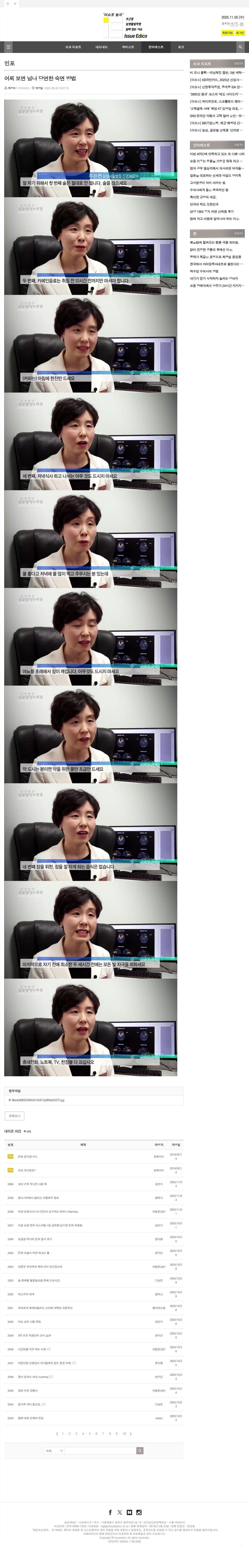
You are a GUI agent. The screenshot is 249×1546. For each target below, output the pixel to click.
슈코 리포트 (73, 47)
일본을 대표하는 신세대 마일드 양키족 (215, 175)
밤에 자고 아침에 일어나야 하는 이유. (215, 218)
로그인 (240, 33)
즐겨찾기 (15, 3)
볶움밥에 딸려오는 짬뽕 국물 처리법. (214, 242)
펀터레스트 (156, 47)
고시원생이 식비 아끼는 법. (208, 182)
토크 (181, 47)
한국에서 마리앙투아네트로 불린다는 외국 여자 (217, 264)
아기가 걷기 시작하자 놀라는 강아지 (214, 278)
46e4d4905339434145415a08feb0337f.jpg (36, 1100)
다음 (130, 1433)
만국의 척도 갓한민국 (204, 204)
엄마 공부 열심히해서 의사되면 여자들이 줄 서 (217, 168)
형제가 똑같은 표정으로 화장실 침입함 (215, 257)
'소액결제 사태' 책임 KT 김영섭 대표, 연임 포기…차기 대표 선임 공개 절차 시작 (217, 108)
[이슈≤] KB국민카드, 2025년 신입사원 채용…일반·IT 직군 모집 (217, 80)
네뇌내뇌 (101, 47)
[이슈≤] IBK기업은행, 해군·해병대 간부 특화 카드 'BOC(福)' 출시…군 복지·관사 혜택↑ (217, 123)
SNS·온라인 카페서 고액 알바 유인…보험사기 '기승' (217, 116)
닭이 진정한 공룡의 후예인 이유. (211, 249)
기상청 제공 (233, 25)
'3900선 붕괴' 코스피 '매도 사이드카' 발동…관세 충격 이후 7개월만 (217, 94)
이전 (57, 1433)
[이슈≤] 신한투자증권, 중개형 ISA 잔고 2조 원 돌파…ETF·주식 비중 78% (217, 87)
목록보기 (14, 1116)
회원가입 (227, 33)
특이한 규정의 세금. (203, 197)
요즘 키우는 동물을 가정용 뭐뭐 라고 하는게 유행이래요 (217, 161)
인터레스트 (201, 145)
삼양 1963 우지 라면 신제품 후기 (212, 211)
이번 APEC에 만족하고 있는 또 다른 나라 (217, 154)
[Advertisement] (93, 1474)
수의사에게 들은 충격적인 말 (209, 190)
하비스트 (128, 47)
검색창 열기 (240, 47)
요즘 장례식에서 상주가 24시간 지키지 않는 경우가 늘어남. (217, 285)
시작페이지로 (7, 3)
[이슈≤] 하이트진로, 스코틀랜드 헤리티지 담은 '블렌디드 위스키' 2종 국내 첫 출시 (217, 101)
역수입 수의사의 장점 (204, 271)
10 (124, 1433)
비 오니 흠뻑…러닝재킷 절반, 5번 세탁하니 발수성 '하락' (217, 72)
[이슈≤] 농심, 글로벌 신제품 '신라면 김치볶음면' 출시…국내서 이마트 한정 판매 (217, 130)
